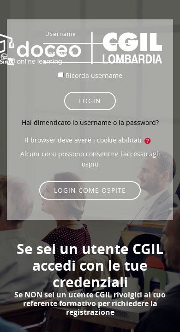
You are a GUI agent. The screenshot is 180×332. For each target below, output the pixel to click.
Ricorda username (94, 75)
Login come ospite (90, 190)
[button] (150, 140)
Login (90, 100)
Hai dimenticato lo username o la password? (90, 122)
